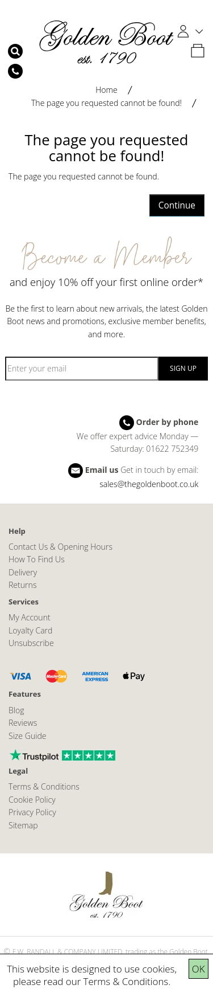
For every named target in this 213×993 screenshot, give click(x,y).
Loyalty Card (30, 630)
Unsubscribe (31, 643)
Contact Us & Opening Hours (60, 546)
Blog (16, 710)
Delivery (23, 572)
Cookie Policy (32, 799)
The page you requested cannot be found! (106, 102)
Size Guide (28, 735)
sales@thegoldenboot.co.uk (148, 484)
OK (198, 968)
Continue (176, 205)
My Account (30, 617)
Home (106, 89)
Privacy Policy (32, 812)
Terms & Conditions (126, 981)
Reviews (23, 722)
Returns (22, 584)
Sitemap (23, 825)
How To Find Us (37, 559)
